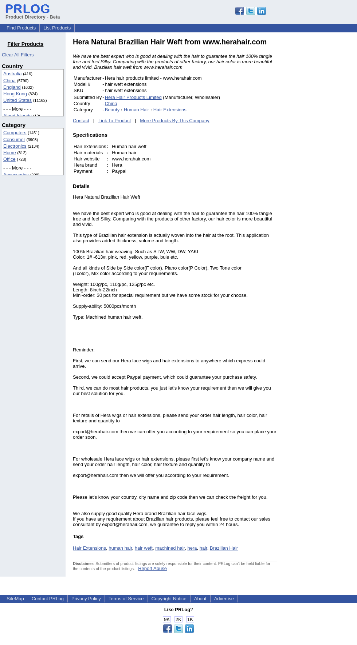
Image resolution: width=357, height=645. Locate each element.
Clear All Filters (18, 54)
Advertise (224, 598)
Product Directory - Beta (32, 14)
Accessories (16, 175)
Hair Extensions (170, 109)
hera (192, 548)
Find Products (21, 28)
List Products (57, 28)
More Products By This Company (174, 120)
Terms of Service (126, 598)
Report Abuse (152, 568)
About (200, 598)
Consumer (14, 139)
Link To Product (114, 120)
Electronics (15, 146)
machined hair (170, 548)
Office (9, 159)
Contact (81, 120)
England (12, 87)
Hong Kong (15, 93)
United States (17, 100)
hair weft (144, 548)
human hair (120, 548)
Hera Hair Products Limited (133, 97)
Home (9, 152)
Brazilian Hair (224, 548)
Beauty (112, 109)
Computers (15, 132)
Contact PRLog (48, 598)
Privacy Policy (86, 598)
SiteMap (15, 598)
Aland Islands (17, 116)
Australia (12, 73)
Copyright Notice (169, 598)
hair (203, 548)
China (9, 80)
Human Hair (136, 109)
